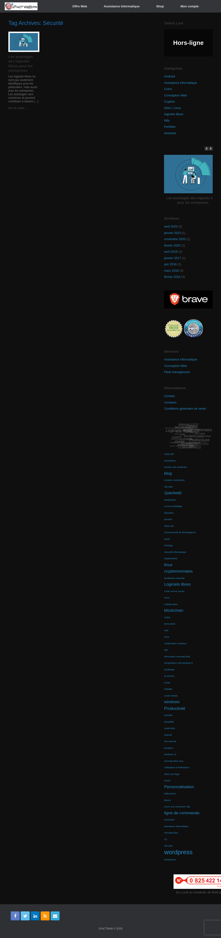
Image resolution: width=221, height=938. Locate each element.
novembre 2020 (174, 239)
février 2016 (172, 277)
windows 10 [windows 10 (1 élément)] (170, 754)
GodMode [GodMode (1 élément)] (169, 669)
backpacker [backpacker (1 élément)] (170, 499)
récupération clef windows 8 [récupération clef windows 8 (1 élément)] (178, 663)
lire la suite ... (19, 108)
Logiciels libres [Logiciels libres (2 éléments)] (177, 584)
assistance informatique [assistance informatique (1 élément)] (176, 826)
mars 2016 (171, 270)
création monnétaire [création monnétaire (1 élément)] (174, 480)
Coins (168, 89)
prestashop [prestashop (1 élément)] (169, 460)
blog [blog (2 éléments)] (168, 473)
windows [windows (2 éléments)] (171, 702)
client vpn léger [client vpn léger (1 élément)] (172, 774)
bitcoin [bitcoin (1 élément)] (167, 800)
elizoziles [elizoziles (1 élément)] (169, 513)
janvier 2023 (172, 233)
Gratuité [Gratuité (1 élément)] (168, 715)
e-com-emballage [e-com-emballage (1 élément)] (173, 506)
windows (170, 133)
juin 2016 (170, 264)
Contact (169, 396)
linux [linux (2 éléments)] (168, 565)
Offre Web (79, 6)
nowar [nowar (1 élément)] (167, 780)
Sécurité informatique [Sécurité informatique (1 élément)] (175, 552)
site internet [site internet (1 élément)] (170, 741)
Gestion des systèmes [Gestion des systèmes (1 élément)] (175, 467)
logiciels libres (173, 114)
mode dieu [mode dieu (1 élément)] (169, 728)
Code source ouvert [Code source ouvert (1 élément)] (174, 591)
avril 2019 (170, 251)
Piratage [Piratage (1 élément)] (168, 545)
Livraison (170, 402)
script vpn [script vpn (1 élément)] (169, 454)
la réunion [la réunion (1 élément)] (169, 676)
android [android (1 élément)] (168, 735)
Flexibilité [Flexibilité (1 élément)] (169, 721)
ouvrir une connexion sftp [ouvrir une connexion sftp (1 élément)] (177, 806)
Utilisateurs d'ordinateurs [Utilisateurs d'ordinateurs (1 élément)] (176, 767)
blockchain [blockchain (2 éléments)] (173, 610)
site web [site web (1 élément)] (168, 486)
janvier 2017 (172, 258)
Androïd (169, 76)
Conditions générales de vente (185, 408)
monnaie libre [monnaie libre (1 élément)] (171, 832)
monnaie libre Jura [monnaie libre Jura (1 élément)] (173, 761)
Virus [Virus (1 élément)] (166, 597)
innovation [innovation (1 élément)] (169, 819)
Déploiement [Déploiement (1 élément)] (170, 558)
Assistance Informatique (122, 6)
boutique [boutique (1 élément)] (168, 748)
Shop (160, 6)
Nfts (166, 120)
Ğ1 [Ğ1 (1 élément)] (165, 839)
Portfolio (169, 126)
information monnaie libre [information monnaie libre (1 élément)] (177, 656)
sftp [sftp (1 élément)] (166, 650)
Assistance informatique (180, 83)
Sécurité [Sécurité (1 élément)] (168, 845)
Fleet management (177, 372)
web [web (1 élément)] (166, 630)
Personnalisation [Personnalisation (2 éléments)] (179, 787)
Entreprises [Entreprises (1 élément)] (170, 859)
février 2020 (172, 245)
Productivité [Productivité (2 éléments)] (174, 708)
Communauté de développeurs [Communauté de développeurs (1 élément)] (180, 532)
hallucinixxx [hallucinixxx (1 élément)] (170, 793)
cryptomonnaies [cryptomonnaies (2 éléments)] (178, 571)
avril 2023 (170, 226)
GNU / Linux (172, 108)
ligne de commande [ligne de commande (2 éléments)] (181, 813)
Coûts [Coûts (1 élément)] (167, 682)
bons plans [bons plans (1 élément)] (169, 623)
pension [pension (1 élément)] (168, 519)
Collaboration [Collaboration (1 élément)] (171, 604)
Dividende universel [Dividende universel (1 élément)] (174, 578)
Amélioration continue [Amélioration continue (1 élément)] (175, 643)
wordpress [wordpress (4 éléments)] (178, 852)
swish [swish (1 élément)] (167, 539)
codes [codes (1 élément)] (167, 617)
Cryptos (169, 101)
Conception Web (175, 95)
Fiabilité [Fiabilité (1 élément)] (168, 689)
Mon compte (189, 6)
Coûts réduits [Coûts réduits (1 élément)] (171, 695)
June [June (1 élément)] (166, 636)
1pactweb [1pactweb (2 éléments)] (172, 493)
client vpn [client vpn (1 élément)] (169, 526)
